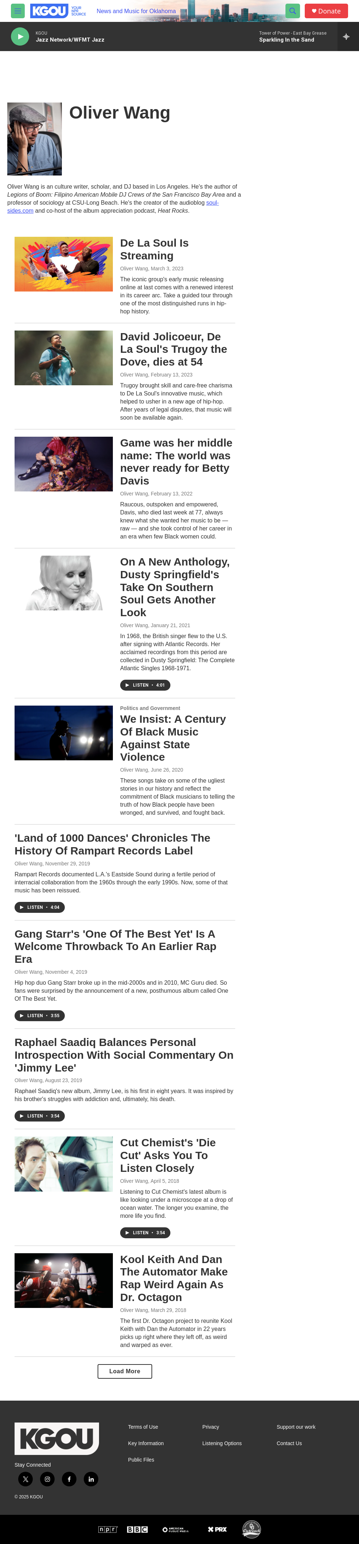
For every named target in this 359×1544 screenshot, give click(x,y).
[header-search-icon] (292, 11)
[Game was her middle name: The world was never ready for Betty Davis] (64, 464)
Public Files (141, 1460)
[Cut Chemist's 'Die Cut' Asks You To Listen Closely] (64, 1163)
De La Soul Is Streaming (154, 249)
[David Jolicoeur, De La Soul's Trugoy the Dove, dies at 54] (64, 358)
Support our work (296, 1427)
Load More (124, 1371)
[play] (20, 36)
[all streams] (348, 36)
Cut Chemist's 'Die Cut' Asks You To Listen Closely (168, 1155)
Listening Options (222, 1443)
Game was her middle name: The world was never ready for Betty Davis (176, 462)
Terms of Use (143, 1427)
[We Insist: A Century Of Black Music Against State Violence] (64, 733)
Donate (329, 11)
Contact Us (289, 1443)
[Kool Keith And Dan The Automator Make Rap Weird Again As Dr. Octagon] (64, 1280)
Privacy (210, 1427)
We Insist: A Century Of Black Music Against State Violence (173, 738)
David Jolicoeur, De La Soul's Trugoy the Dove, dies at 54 (173, 349)
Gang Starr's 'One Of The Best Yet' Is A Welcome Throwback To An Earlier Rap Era (116, 946)
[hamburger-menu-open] (18, 11)
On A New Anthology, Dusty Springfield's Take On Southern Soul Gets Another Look (175, 587)
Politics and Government (150, 708)
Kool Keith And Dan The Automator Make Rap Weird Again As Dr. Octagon (174, 1278)
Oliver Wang (134, 268)
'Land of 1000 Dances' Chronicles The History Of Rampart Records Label (112, 844)
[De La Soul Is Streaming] (64, 264)
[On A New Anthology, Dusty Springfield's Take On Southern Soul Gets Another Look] (64, 583)
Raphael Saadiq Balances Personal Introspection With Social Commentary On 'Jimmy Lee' (124, 1055)
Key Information (146, 1443)
